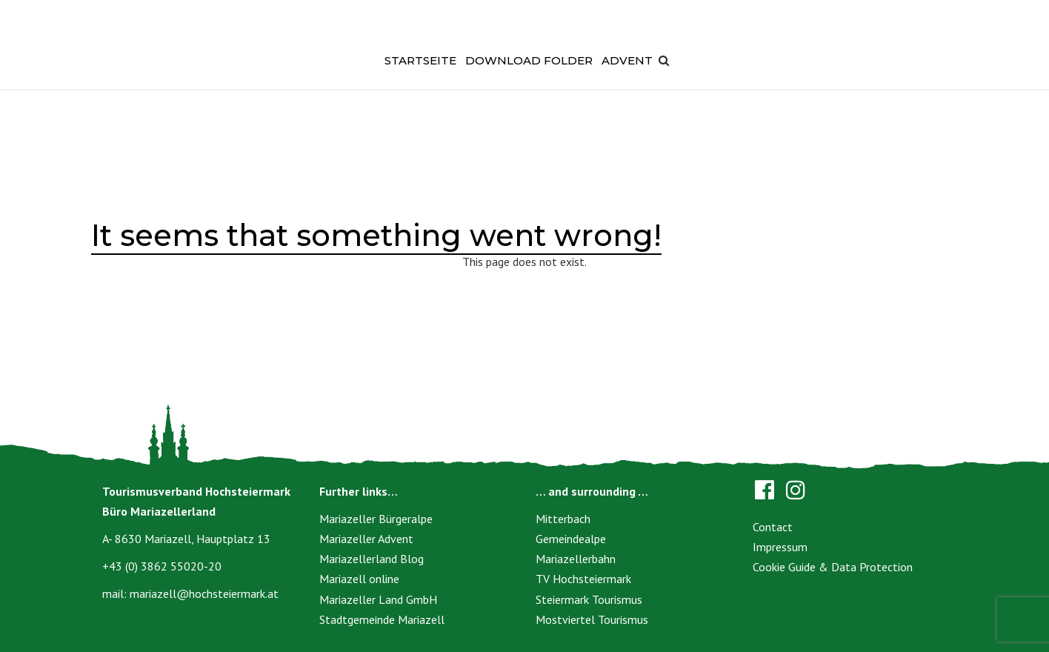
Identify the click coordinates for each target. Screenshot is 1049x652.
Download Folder (529, 60)
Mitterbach (563, 518)
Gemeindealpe (571, 538)
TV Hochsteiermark (583, 578)
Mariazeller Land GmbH (378, 599)
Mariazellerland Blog (371, 558)
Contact (773, 526)
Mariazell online (359, 578)
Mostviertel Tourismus (592, 619)
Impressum (780, 546)
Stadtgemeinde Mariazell (381, 619)
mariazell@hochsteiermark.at (204, 593)
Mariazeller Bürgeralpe (376, 518)
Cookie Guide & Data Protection (833, 566)
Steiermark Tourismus (589, 599)
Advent (627, 60)
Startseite (420, 60)
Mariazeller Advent (366, 538)
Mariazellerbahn (576, 558)
